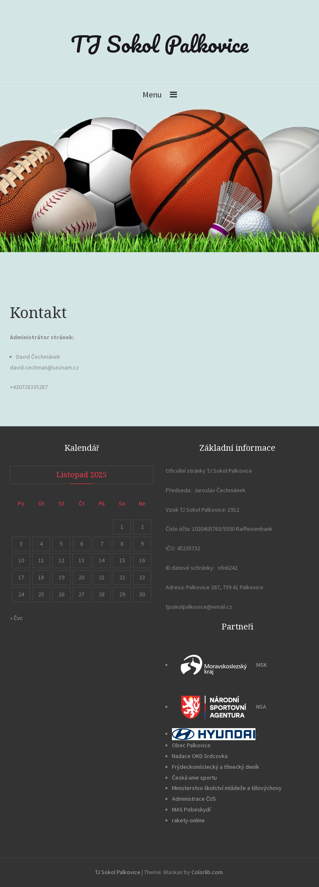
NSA (219, 706)
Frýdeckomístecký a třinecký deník (215, 766)
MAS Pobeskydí (191, 809)
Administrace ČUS (194, 798)
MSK (219, 664)
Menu (152, 94)
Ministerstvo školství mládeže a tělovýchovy (227, 788)
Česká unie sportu (194, 777)
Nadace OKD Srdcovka (200, 756)
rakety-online (188, 820)
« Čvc (16, 618)
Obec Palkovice (191, 745)
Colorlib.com (207, 872)
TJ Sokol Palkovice (159, 44)
